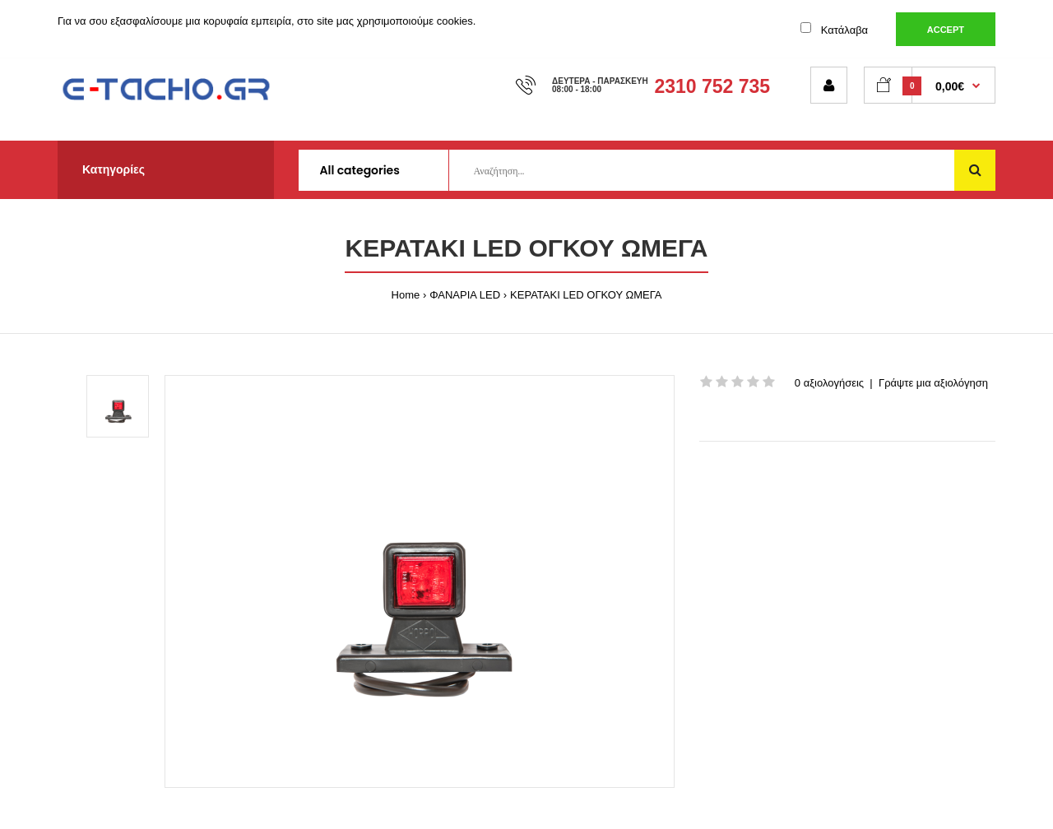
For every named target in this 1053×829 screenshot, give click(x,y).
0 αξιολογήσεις (829, 383)
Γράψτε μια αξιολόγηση (933, 383)
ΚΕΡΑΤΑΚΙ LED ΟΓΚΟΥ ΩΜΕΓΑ (585, 295)
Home (406, 295)
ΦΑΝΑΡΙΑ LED (464, 295)
